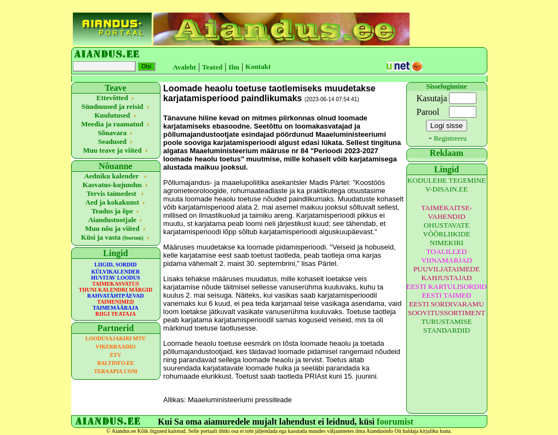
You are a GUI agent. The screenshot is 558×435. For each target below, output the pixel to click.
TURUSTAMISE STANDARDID (446, 325)
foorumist (395, 421)
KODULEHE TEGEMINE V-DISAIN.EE (446, 184)
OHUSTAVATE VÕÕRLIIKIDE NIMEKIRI (446, 234)
